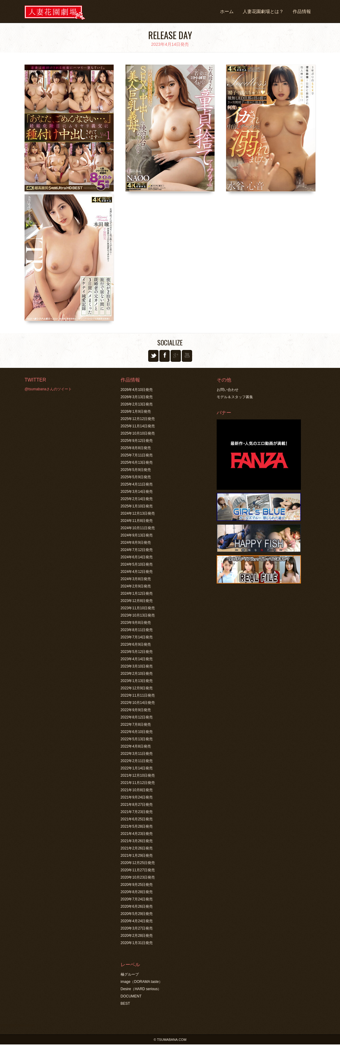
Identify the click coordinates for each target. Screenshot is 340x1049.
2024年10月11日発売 (138, 528)
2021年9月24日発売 (137, 797)
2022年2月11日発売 (137, 761)
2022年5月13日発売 (137, 739)
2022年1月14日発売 (137, 768)
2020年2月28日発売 (137, 935)
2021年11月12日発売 (138, 783)
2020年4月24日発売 (137, 921)
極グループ (130, 974)
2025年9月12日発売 (137, 441)
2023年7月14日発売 (137, 637)
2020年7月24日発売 (137, 899)
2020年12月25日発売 (138, 863)
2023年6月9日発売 (136, 644)
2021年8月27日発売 (137, 804)
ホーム (227, 11)
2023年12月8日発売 (137, 601)
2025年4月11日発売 (137, 484)
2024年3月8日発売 (136, 579)
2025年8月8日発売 (136, 448)
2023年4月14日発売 (137, 659)
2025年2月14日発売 (137, 499)
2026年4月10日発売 (137, 390)
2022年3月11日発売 (137, 753)
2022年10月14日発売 (138, 703)
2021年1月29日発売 (137, 855)
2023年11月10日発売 (138, 608)
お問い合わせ (227, 390)
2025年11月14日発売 (138, 426)
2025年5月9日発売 (136, 470)
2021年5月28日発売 (137, 826)
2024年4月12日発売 (137, 572)
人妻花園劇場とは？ (263, 11)
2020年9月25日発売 (137, 885)
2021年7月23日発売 (137, 812)
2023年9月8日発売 (136, 622)
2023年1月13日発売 (137, 681)
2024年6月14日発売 (137, 557)
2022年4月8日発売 (136, 746)
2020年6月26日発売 (137, 906)
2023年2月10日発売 (137, 673)
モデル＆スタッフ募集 (235, 397)
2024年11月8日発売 (137, 521)
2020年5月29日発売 (137, 914)
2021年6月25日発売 (137, 819)
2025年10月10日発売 (138, 433)
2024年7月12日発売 (137, 550)
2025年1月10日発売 (137, 506)
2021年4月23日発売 (137, 834)
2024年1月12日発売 (137, 593)
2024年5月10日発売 (137, 564)
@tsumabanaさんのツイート (48, 389)
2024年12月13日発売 (138, 513)
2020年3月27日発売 (137, 928)
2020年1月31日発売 (137, 943)
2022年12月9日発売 (137, 688)
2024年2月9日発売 (136, 586)
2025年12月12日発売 (138, 419)
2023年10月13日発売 (138, 615)
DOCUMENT (131, 996)
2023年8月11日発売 (137, 630)
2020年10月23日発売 (138, 877)
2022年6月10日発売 (137, 732)
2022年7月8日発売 (136, 724)
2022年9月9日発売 (136, 710)
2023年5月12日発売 (137, 652)
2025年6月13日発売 (137, 462)
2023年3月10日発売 (137, 666)
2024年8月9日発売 (136, 542)
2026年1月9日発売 (136, 411)
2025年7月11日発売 (137, 455)
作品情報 (302, 11)
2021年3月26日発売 (137, 841)
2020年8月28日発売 (137, 892)
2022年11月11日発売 (138, 695)
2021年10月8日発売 (137, 790)
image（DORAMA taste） (141, 982)
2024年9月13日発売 (137, 535)
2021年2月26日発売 (137, 848)
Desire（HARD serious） (141, 989)
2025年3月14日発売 (137, 491)
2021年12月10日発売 (138, 775)
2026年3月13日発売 (137, 397)
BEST (125, 1003)
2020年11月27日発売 (138, 870)
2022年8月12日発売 (137, 717)
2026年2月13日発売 (137, 404)
